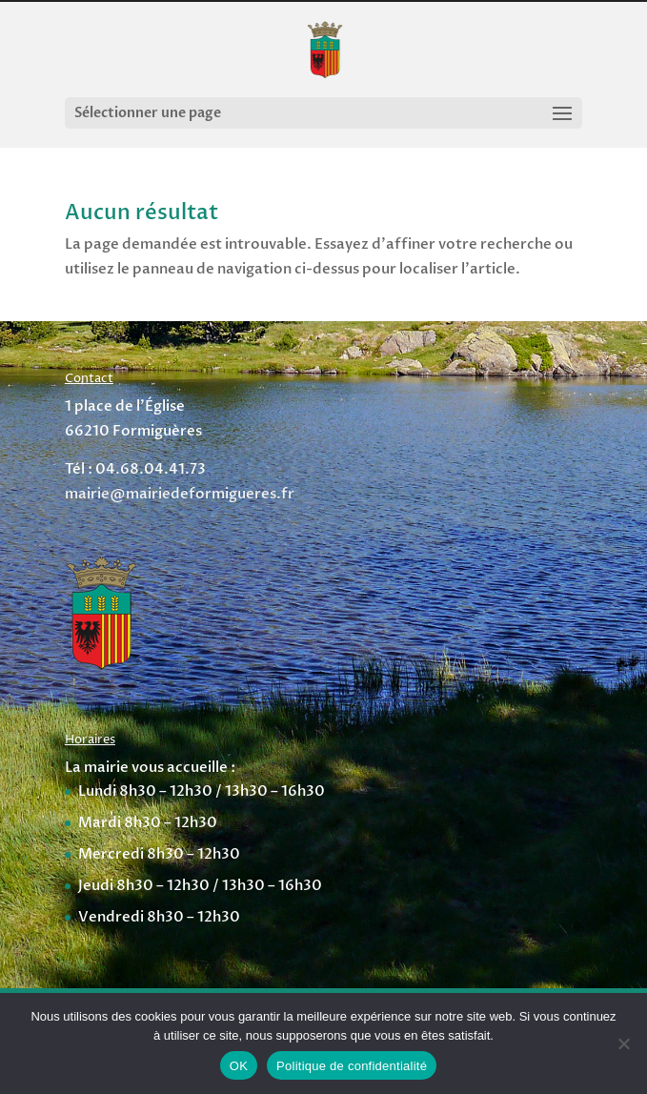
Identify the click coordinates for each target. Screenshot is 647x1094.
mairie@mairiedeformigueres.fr (179, 493)
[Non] (623, 1043)
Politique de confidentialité (351, 1066)
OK (239, 1066)
